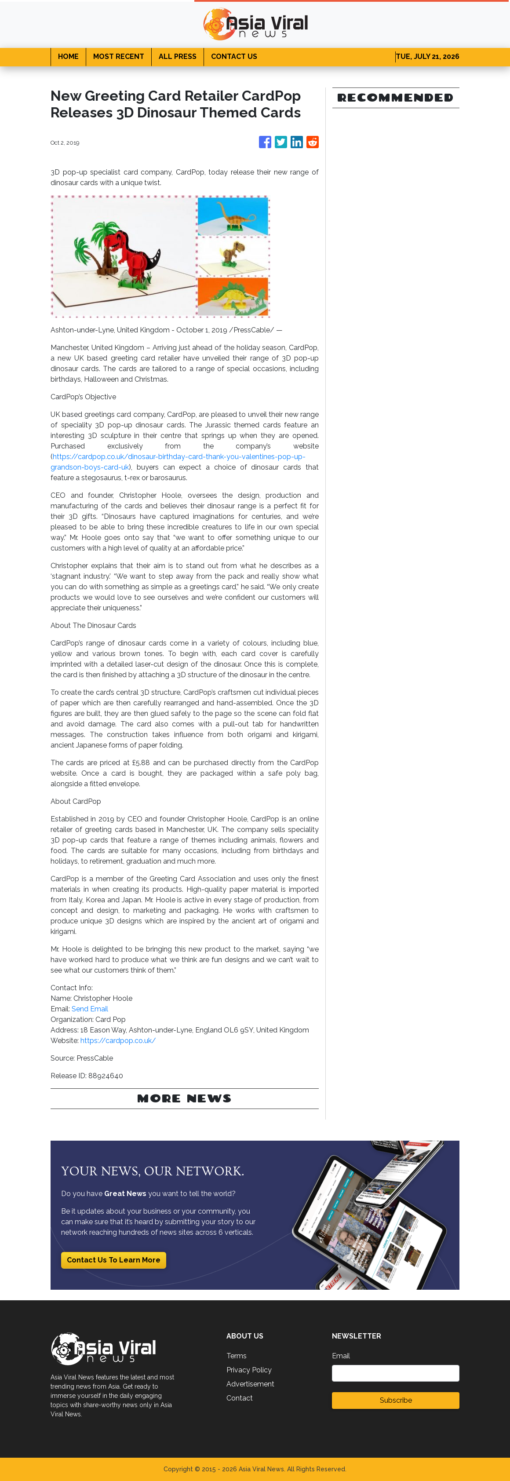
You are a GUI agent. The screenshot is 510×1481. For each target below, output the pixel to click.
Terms (236, 1356)
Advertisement (250, 1384)
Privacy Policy (249, 1370)
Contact (239, 1398)
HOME (68, 56)
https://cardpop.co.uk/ (118, 1040)
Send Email (90, 1009)
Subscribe (396, 1400)
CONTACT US (234, 56)
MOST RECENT (118, 56)
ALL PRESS (178, 56)
